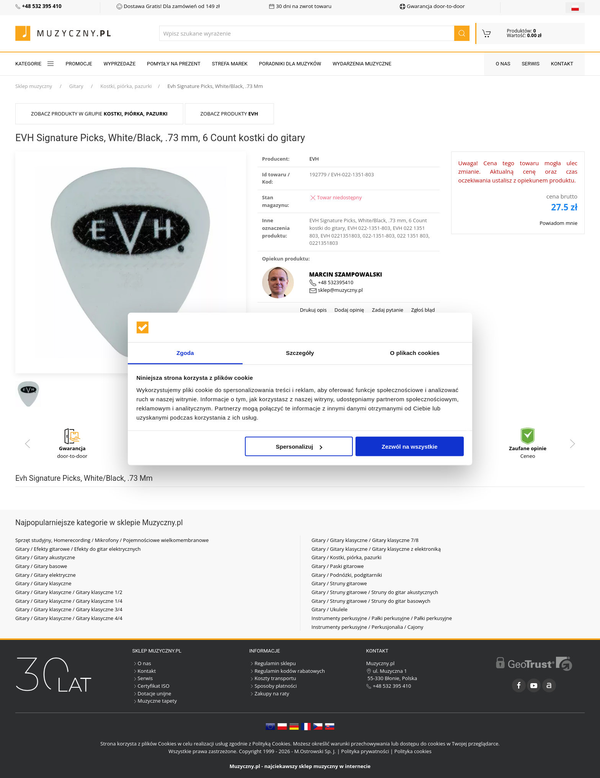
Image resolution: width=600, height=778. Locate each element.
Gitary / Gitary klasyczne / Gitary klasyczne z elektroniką (376, 548)
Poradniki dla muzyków (290, 64)
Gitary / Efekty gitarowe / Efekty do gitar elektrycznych (78, 548)
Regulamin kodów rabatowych (287, 670)
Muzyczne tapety (154, 700)
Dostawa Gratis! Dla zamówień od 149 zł (168, 6)
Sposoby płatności (273, 685)
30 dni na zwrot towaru (300, 6)
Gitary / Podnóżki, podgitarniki (346, 574)
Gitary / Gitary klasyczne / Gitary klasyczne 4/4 (68, 618)
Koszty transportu (272, 678)
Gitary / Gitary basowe (41, 566)
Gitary (76, 86)
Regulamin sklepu (272, 663)
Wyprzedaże (119, 64)
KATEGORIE (34, 64)
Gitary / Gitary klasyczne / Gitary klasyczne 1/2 (68, 592)
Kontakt (562, 64)
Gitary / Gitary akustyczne (45, 557)
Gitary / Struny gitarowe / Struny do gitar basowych (370, 600)
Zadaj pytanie (386, 309)
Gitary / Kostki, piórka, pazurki (346, 557)
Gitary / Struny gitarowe (339, 583)
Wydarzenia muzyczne (362, 64)
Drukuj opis (313, 309)
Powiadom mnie (558, 223)
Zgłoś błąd (422, 309)
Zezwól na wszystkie (409, 446)
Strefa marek (230, 64)
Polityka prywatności (365, 751)
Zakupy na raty (269, 693)
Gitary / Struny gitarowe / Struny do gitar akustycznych (374, 592)
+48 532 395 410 (388, 685)
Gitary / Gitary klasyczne (43, 583)
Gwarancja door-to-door (432, 6)
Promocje (79, 64)
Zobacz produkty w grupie (99, 113)
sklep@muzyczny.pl (336, 289)
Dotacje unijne (151, 693)
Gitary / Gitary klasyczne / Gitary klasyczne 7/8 (365, 540)
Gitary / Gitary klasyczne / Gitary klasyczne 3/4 (68, 609)
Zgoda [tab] (185, 352)
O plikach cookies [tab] (414, 352)
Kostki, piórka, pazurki (126, 86)
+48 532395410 (331, 282)
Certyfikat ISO (151, 685)
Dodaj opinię (348, 309)
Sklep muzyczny (33, 86)
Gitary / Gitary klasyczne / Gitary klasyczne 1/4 (68, 600)
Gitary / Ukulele (329, 609)
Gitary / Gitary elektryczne (45, 574)
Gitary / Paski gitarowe (337, 566)
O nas (503, 64)
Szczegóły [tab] (300, 352)
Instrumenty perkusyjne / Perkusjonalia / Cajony (367, 626)
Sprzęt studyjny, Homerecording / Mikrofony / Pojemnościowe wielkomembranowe (112, 540)
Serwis (531, 64)
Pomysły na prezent (174, 64)
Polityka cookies (413, 751)
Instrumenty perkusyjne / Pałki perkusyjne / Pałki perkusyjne (381, 618)
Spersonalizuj (299, 446)
